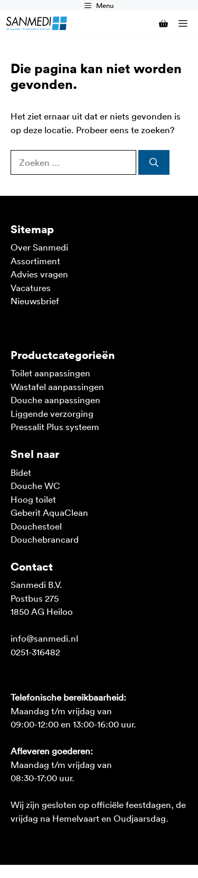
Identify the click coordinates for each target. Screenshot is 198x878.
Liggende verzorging (52, 413)
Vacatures (31, 287)
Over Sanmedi (39, 247)
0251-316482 (35, 651)
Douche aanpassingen (55, 399)
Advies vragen (39, 274)
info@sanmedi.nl (44, 638)
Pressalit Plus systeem (55, 426)
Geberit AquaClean (49, 512)
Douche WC (35, 485)
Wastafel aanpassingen (57, 386)
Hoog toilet (33, 499)
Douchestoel (36, 526)
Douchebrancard (45, 539)
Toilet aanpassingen (50, 372)
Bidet (21, 472)
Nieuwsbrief (35, 300)
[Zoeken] (153, 162)
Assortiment (35, 260)
